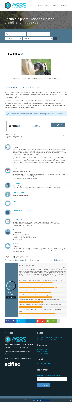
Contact (54, 5)
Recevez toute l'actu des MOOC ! (49, 376)
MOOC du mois (44, 337)
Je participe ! (11, 297)
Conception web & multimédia (33, 87)
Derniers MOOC (58, 337)
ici (63, 114)
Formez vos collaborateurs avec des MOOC (42, 351)
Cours (47, 5)
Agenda (40, 5)
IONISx (20, 87)
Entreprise (63, 5)
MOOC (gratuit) (10, 87)
